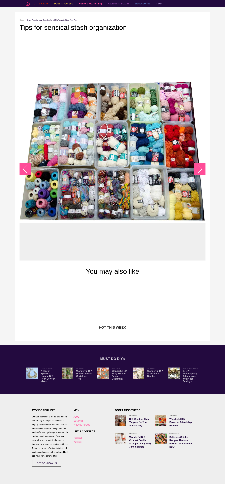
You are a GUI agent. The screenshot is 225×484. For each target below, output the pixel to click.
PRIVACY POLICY (81, 425)
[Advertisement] (106, 54)
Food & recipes (63, 3)
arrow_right (198, 169)
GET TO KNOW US (47, 463)
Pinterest (77, 442)
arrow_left (27, 169)
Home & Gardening (90, 3)
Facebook (77, 438)
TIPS (159, 3)
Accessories (142, 3)
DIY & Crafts (41, 3)
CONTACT (78, 421)
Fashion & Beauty (118, 3)
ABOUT (76, 417)
